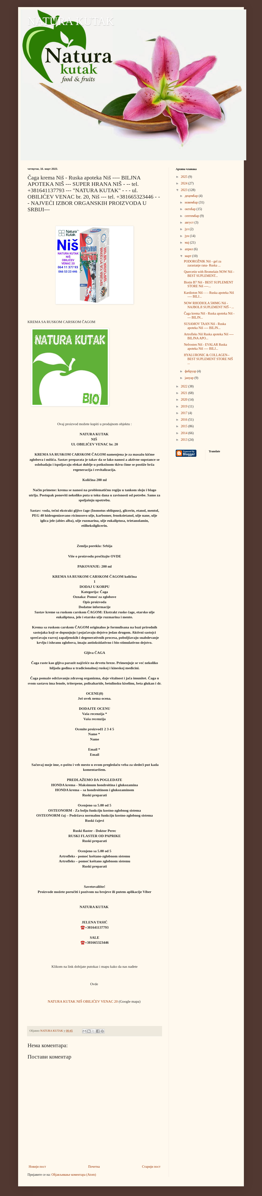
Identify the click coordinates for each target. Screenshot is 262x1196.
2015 (184, 426)
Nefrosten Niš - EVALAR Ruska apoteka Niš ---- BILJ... (205, 346)
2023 (184, 190)
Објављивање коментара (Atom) (74, 1174)
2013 (184, 439)
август (189, 222)
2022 (184, 386)
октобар (190, 209)
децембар (191, 196)
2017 (184, 413)
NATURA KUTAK (71, 21)
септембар (192, 216)
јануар (189, 378)
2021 (184, 393)
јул (187, 229)
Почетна (94, 1166)
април (189, 249)
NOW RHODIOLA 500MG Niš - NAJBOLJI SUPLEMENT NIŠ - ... (209, 305)
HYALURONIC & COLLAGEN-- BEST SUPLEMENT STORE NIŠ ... (208, 359)
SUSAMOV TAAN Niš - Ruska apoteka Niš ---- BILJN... (205, 326)
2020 (184, 399)
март (188, 256)
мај (187, 242)
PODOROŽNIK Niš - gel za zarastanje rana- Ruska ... (202, 263)
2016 (184, 419)
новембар (191, 202)
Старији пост (151, 1166)
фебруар (191, 371)
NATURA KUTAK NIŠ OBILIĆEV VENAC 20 (83, 1001)
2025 (184, 177)
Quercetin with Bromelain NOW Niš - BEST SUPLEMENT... (209, 274)
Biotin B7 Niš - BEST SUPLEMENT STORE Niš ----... (208, 284)
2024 (184, 183)
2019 (184, 406)
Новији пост (37, 1166)
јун (187, 236)
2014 (184, 433)
